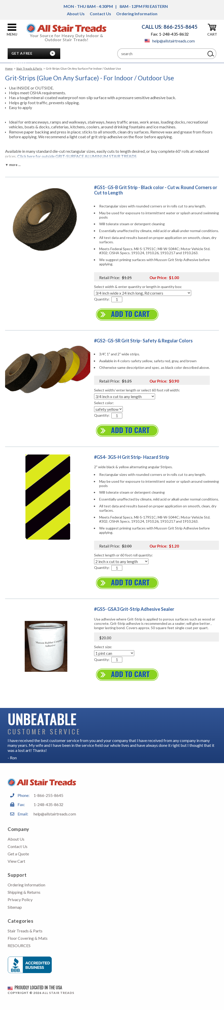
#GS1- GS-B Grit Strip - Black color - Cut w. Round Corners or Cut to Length (155, 190)
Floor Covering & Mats (28, 938)
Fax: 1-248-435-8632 (170, 34)
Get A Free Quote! (21, 54)
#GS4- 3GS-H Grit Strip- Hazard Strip (131, 457)
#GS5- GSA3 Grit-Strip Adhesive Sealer (134, 609)
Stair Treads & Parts (29, 68)
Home (9, 68)
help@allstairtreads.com (170, 40)
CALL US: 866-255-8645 (170, 27)
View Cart (16, 861)
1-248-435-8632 (48, 804)
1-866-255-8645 (48, 795)
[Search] (161, 54)
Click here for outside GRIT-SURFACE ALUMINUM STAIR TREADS (77, 156)
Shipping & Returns (24, 892)
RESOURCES (19, 945)
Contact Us (100, 13)
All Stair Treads (58, 993)
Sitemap (15, 907)
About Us (76, 13)
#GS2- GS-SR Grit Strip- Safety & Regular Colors (143, 340)
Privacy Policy (20, 899)
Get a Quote (18, 853)
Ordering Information (136, 13)
